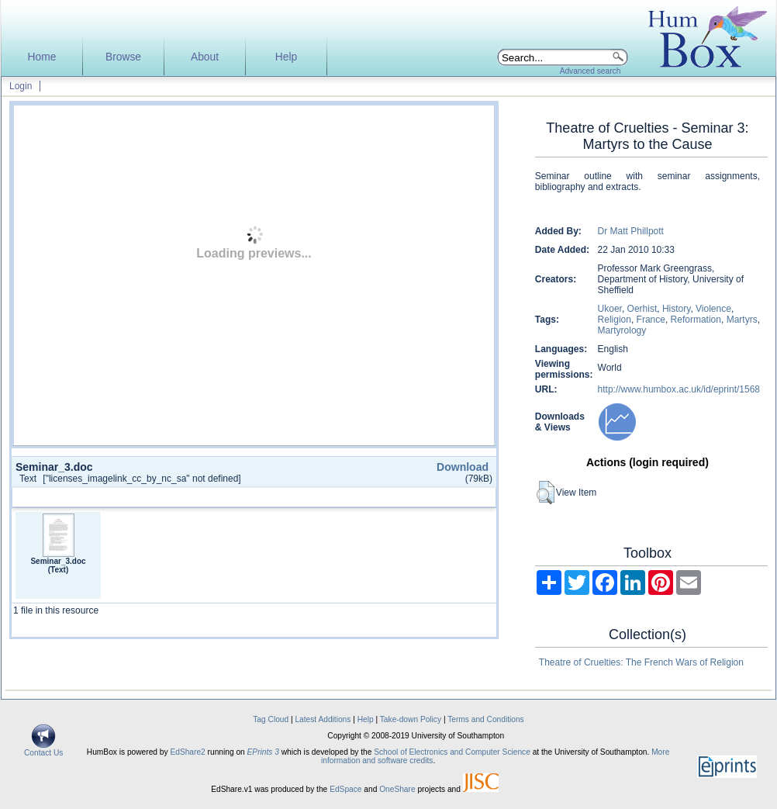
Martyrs (742, 319)
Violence (713, 308)
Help (286, 57)
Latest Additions (323, 719)
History (676, 308)
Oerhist (642, 308)
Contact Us (43, 749)
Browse (123, 57)
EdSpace (345, 789)
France (651, 319)
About (205, 57)
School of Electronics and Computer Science (452, 752)
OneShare (397, 789)
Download (463, 467)
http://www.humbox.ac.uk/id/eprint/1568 (679, 389)
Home (42, 57)
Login (20, 86)
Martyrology (622, 330)
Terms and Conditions (485, 719)
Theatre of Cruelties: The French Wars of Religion (641, 662)
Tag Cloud (270, 719)
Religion (614, 319)
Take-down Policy (410, 719)
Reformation (696, 319)
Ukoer (610, 308)
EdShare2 (187, 752)
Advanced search (590, 71)
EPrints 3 (263, 752)
